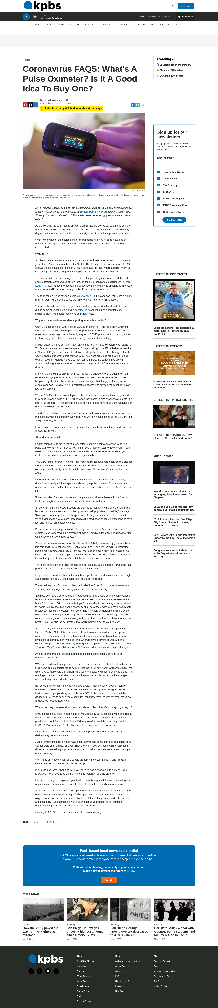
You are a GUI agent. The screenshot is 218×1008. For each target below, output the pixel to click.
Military (26, 924)
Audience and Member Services (129, 961)
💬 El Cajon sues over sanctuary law (173, 66)
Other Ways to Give (162, 976)
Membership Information (164, 971)
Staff (79, 996)
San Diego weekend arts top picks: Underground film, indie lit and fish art (174, 538)
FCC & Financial (84, 976)
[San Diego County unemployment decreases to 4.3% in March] (130, 909)
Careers (80, 971)
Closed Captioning (123, 966)
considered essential (86, 310)
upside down (92, 575)
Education (159, 924)
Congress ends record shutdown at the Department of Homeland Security (173, 553)
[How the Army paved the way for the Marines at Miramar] (43, 909)
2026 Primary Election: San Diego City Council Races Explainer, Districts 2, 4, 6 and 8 (173, 522)
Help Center (120, 991)
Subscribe (174, 219)
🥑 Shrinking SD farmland (170, 70)
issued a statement (118, 585)
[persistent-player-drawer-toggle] (185, 20)
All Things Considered (51, 21)
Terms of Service (84, 1001)
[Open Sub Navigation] (43, 29)
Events (164, 29)
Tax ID (156, 981)
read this (105, 289)
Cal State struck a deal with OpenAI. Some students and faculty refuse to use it (174, 931)
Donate (109, 880)
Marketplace (164, 20)
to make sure (93, 749)
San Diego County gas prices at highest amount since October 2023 (85, 931)
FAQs (117, 976)
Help (177, 29)
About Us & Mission (85, 961)
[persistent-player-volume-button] (34, 20)
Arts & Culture (86, 29)
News (38, 29)
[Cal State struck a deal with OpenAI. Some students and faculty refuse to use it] (174, 909)
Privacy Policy (83, 991)
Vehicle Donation (161, 986)
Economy (71, 924)
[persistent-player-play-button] (26, 20)
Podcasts (126, 29)
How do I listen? (122, 981)
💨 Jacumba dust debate (169, 75)
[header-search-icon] (174, 7)
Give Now (186, 7)
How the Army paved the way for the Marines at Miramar (40, 931)
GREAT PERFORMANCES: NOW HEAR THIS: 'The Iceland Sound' (172, 437)
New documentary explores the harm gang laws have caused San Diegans (173, 494)
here (85, 725)
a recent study (67, 643)
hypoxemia (85, 296)
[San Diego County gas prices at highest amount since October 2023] (87, 909)
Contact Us (120, 971)
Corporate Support (162, 961)
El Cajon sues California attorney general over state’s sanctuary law (173, 508)
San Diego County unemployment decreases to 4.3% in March (129, 931)
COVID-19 (52, 822)
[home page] (41, 7)
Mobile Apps (82, 981)
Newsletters (82, 966)
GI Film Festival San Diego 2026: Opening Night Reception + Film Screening (172, 384)
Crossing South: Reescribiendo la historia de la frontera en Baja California (173, 330)
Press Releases (83, 986)
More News (32, 893)
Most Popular (164, 456)
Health (26, 59)
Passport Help (121, 986)
